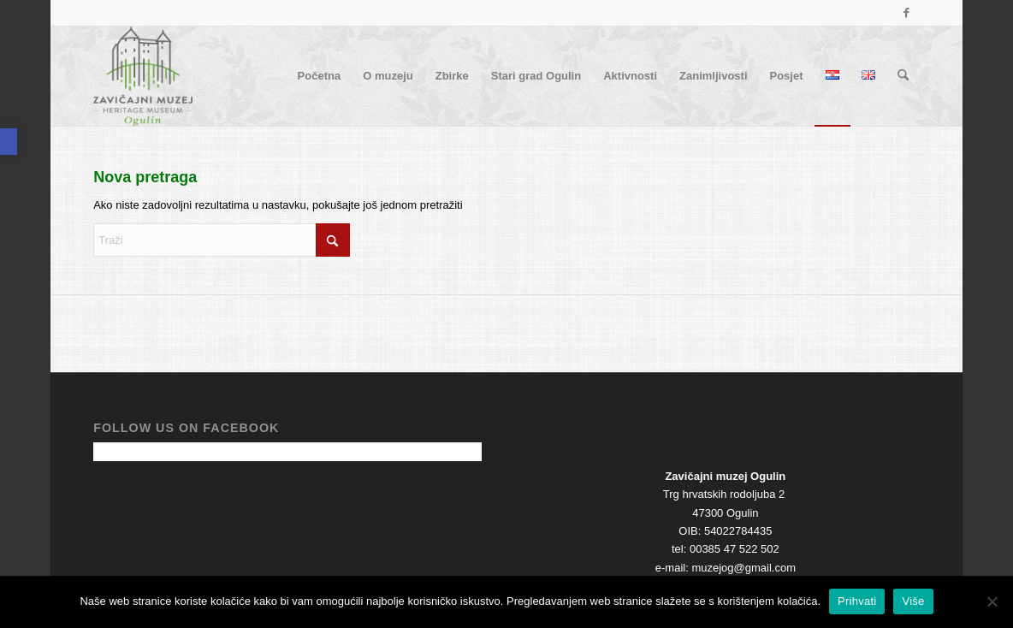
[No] (991, 601)
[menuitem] (319, 76)
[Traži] (903, 76)
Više (913, 601)
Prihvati (857, 601)
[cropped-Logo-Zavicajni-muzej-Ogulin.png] (143, 76)
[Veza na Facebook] (907, 13)
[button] (8, 141)
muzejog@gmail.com (743, 567)
